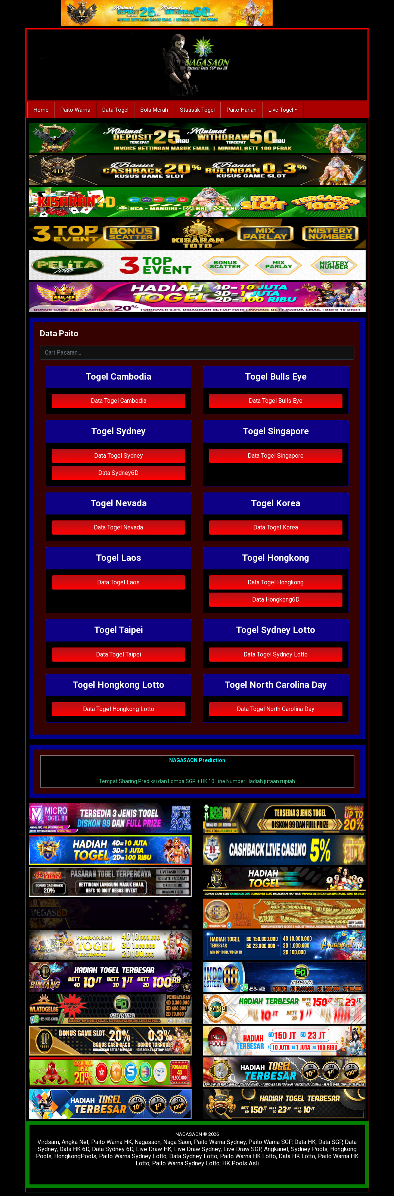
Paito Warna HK (111, 1142)
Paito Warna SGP (270, 1142)
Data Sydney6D (118, 472)
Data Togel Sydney (118, 455)
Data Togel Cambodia (118, 400)
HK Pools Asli (240, 1163)
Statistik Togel (197, 109)
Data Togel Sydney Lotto (275, 654)
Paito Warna (75, 109)
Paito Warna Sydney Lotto (133, 1156)
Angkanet (276, 1149)
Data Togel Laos (118, 582)
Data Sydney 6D (112, 1149)
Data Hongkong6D (276, 599)
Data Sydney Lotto (193, 1156)
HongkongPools (75, 1156)
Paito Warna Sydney (220, 1142)
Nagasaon (147, 1142)
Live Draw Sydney (197, 1149)
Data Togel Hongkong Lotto (118, 709)
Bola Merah (154, 109)
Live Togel (281, 109)
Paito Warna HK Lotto (248, 1156)
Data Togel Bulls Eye (276, 400)
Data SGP (330, 1142)
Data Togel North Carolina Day (275, 709)
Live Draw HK (153, 1149)
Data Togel (115, 109)
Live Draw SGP (242, 1149)
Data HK (305, 1142)
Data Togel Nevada (118, 527)
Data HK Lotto (297, 1156)
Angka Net (75, 1142)
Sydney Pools (309, 1149)
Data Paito (59, 333)
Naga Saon (177, 1142)
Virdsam (48, 1142)
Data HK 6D (74, 1149)
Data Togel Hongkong (276, 582)
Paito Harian (242, 109)
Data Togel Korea (275, 527)
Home (41, 109)
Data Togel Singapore (276, 455)
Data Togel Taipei (118, 654)
